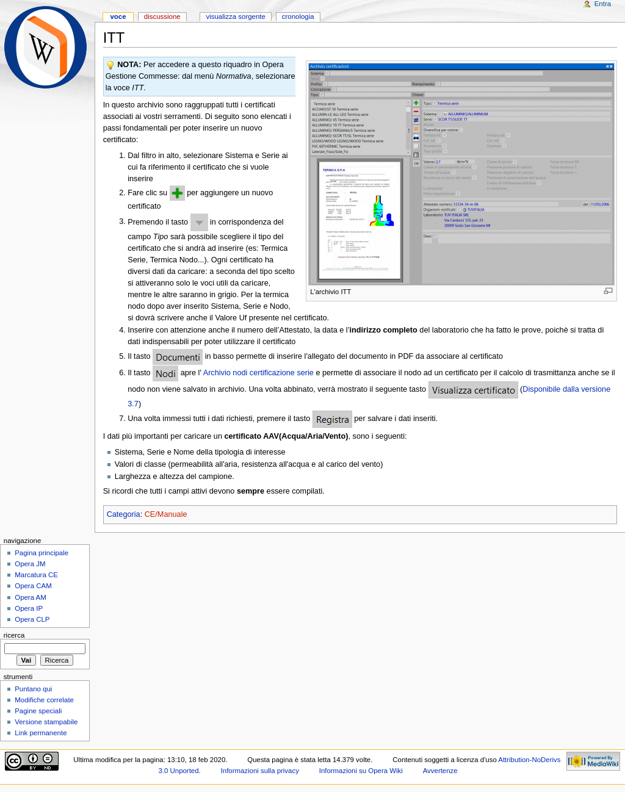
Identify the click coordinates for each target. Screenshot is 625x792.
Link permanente (41, 732)
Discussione (162, 16)
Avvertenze (440, 770)
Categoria (123, 514)
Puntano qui (33, 689)
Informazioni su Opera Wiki (361, 770)
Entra (602, 3)
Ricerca (14, 635)
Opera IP (29, 608)
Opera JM (30, 563)
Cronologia (298, 16)
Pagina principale (41, 552)
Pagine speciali (38, 711)
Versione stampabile (46, 721)
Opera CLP (32, 619)
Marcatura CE (36, 574)
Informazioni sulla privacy (260, 770)
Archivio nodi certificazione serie (258, 373)
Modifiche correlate (44, 700)
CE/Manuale (166, 514)
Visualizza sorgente (235, 16)
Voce (118, 16)
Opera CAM (33, 585)
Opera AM (30, 597)
